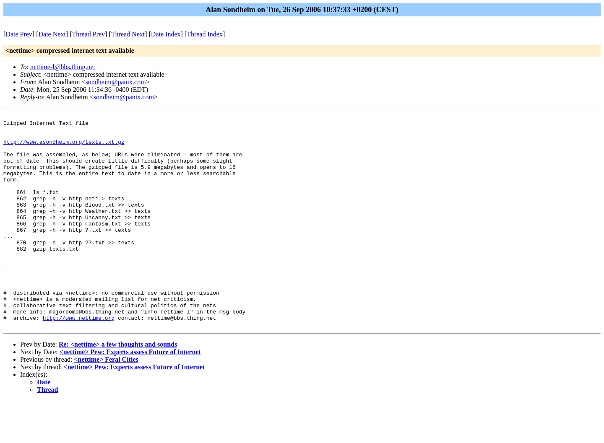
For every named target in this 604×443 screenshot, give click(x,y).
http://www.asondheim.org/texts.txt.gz (64, 148)
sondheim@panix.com (116, 81)
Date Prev (18, 34)
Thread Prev (88, 34)
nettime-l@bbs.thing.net (62, 66)
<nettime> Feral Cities (106, 402)
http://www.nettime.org (79, 359)
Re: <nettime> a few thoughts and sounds (118, 387)
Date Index (166, 34)
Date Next (52, 34)
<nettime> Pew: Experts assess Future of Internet (130, 394)
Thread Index (205, 34)
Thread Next (128, 34)
